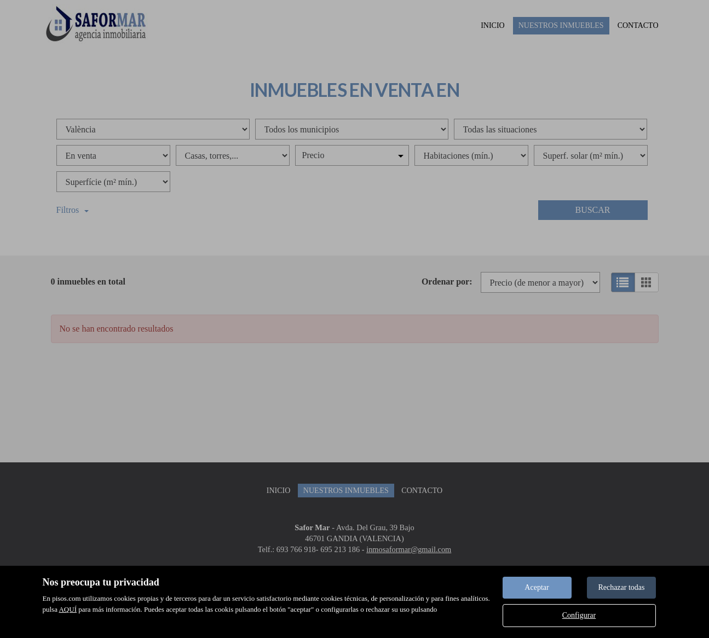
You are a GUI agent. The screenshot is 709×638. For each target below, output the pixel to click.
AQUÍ (68, 609)
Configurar (579, 615)
